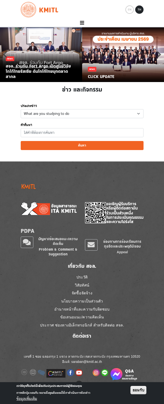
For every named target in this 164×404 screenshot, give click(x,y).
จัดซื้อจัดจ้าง (82, 293)
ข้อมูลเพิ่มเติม (26, 399)
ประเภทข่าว (29, 106)
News (10, 58)
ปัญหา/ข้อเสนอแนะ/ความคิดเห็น (58, 241)
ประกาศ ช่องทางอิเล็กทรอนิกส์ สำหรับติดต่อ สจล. (82, 325)
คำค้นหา (26, 125)
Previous (5, 54)
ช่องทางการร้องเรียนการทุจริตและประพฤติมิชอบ (122, 243)
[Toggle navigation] (82, 23)
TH (139, 9)
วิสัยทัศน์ (82, 285)
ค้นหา (82, 145)
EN (129, 9)
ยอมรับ (138, 390)
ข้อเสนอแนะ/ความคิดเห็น (82, 317)
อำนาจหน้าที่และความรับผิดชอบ (81, 309)
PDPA (28, 230)
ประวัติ (82, 277)
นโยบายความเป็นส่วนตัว (82, 301)
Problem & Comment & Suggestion (58, 251)
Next (159, 54)
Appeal (122, 252)
